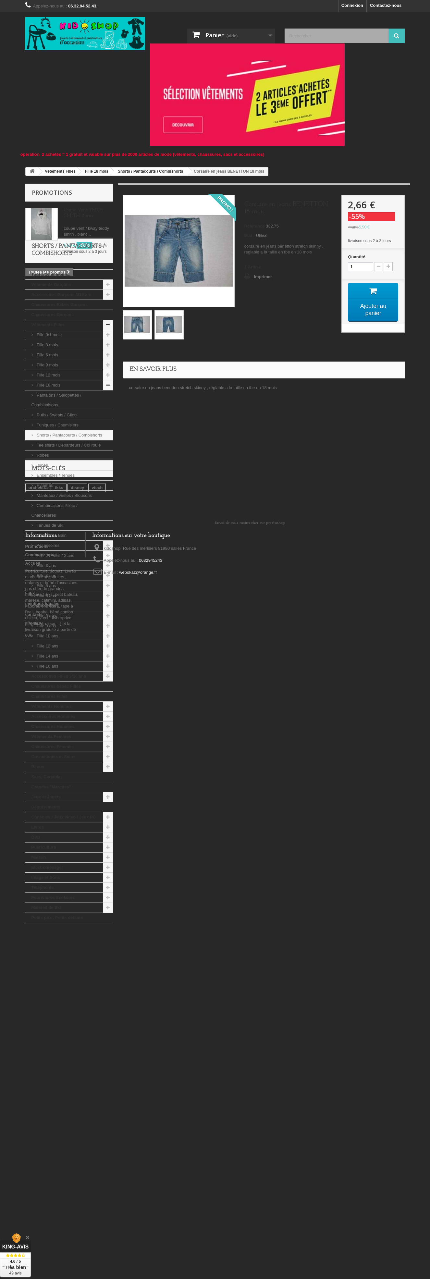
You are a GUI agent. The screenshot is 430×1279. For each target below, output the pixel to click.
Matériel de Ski (46, 956)
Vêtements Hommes (51, 755)
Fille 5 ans (46, 635)
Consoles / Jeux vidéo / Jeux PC (63, 866)
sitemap (33, 1167)
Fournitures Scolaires (53, 946)
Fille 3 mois (47, 394)
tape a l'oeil (40, 1021)
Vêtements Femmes (51, 785)
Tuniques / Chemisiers (57, 474)
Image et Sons (45, 926)
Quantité (356, 256)
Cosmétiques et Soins (53, 806)
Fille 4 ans (46, 624)
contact (32, 1159)
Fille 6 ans (46, 645)
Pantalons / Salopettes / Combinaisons (56, 449)
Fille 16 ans (47, 715)
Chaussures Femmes (52, 795)
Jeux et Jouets (46, 846)
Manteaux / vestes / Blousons (64, 544)
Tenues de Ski (49, 574)
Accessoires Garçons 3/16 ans (61, 343)
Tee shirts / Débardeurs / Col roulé (68, 494)
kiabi (33, 1030)
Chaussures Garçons (52, 364)
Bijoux (37, 816)
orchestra (38, 1011)
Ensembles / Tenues (55, 524)
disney (77, 1011)
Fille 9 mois (47, 414)
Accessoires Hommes (53, 765)
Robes (42, 504)
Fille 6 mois (47, 404)
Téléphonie (42, 936)
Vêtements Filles (48, 374)
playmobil (82, 1021)
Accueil (32, 1108)
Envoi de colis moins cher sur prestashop (250, 1067)
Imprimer (263, 276)
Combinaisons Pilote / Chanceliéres (54, 559)
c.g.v (30, 1137)
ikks (59, 1011)
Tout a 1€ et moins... (51, 323)
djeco (67, 1030)
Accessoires (48, 594)
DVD (35, 886)
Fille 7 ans (46, 655)
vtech (97, 1011)
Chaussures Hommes (53, 775)
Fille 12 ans (47, 695)
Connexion (352, 5)
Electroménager (47, 916)
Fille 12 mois (48, 424)
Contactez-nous (386, 5)
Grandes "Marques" (51, 836)
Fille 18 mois (48, 434)
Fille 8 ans (46, 665)
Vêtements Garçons (51, 333)
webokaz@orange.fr (138, 1117)
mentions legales (42, 1148)
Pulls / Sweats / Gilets (57, 464)
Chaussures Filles (49, 745)
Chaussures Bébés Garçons (59, 353)
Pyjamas (44, 534)
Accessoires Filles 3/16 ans (58, 725)
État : (249, 235)
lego (49, 1030)
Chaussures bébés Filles (56, 735)
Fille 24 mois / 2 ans (55, 604)
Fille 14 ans (47, 705)
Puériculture (43, 896)
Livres (37, 876)
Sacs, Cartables (47, 826)
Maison (38, 906)
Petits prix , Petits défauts (57, 967)
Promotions (52, 192)
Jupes (42, 514)
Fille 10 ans (47, 685)
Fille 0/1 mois (49, 384)
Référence (254, 226)
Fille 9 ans (46, 675)
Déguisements (45, 856)
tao (62, 1021)
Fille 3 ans (46, 614)
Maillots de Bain (51, 584)
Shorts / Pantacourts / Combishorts (69, 484)
